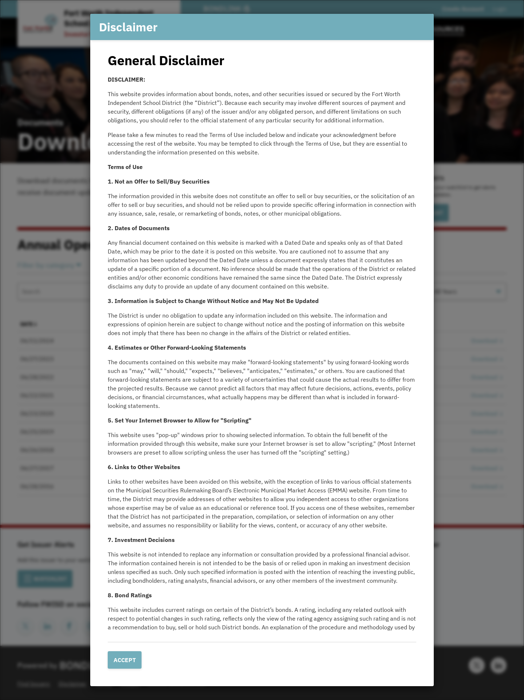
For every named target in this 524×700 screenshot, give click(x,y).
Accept (125, 660)
